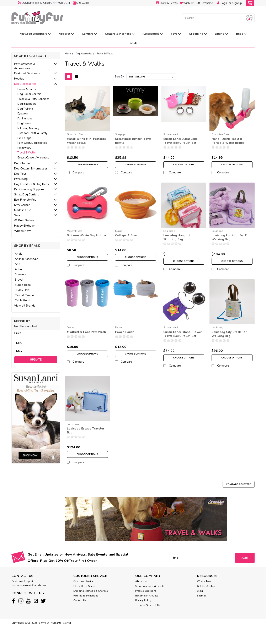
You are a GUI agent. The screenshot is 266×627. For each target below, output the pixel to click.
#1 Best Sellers (24, 220)
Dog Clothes (22, 163)
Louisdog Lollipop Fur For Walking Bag (231, 237)
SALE (133, 43)
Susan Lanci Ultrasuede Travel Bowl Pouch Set (180, 141)
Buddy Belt (22, 290)
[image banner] (35, 418)
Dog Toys (20, 174)
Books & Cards (26, 89)
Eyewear (22, 113)
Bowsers (20, 274)
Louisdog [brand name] (169, 231)
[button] (35, 333)
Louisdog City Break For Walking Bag (229, 334)
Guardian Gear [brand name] (75, 134)
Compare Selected (238, 484)
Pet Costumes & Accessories (24, 66)
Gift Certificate (204, 3)
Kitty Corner (22, 205)
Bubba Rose (23, 285)
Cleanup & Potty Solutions (33, 99)
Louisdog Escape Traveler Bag (85, 430)
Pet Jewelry (24, 148)
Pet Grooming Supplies (29, 189)
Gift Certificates (206, 586)
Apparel (66, 34)
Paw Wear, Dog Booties (32, 143)
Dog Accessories (25, 84)
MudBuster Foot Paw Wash (86, 332)
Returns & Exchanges (85, 595)
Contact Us (79, 600)
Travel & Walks (26, 153)
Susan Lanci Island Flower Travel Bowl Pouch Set (182, 334)
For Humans (24, 118)
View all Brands (24, 306)
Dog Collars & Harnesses (31, 169)
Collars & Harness (119, 34)
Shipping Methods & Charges (90, 591)
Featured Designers (35, 34)
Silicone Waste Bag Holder (86, 235)
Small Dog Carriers (26, 194)
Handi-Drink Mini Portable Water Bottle (86, 141)
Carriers (89, 34)
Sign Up (237, 3)
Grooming (198, 34)
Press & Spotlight (145, 591)
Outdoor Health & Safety (32, 133)
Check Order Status (84, 586)
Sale (17, 215)
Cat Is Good (22, 300)
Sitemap (202, 595)
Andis (18, 254)
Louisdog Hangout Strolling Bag (176, 237)
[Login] (217, 3)
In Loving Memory (28, 128)
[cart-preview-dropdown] (249, 3)
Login (224, 3)
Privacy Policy (143, 600)
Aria (17, 264)
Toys (176, 34)
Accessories (153, 34)
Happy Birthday (24, 226)
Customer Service (83, 581)
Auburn (20, 269)
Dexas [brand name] (70, 327)
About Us (141, 581)
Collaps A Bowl (126, 235)
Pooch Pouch (124, 332)
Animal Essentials (26, 259)
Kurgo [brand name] (118, 231)
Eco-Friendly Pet (25, 200)
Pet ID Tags (24, 138)
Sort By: (119, 77)
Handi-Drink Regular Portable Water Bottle (228, 141)
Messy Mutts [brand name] (74, 231)
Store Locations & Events (149, 586)
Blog (200, 591)
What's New (22, 231)
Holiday (19, 79)
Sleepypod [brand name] (121, 134)
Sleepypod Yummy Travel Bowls (133, 141)
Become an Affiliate (146, 595)
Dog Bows (24, 123)
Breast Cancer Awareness (33, 158)
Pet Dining (21, 179)
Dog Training (25, 109)
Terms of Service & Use (148, 605)
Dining (221, 34)
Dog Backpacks (26, 104)
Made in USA (22, 210)
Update (36, 360)
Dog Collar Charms (29, 94)
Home (68, 53)
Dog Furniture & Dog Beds (31, 184)
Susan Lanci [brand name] (170, 134)
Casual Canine (24, 295)
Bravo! (19, 280)
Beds (241, 34)
